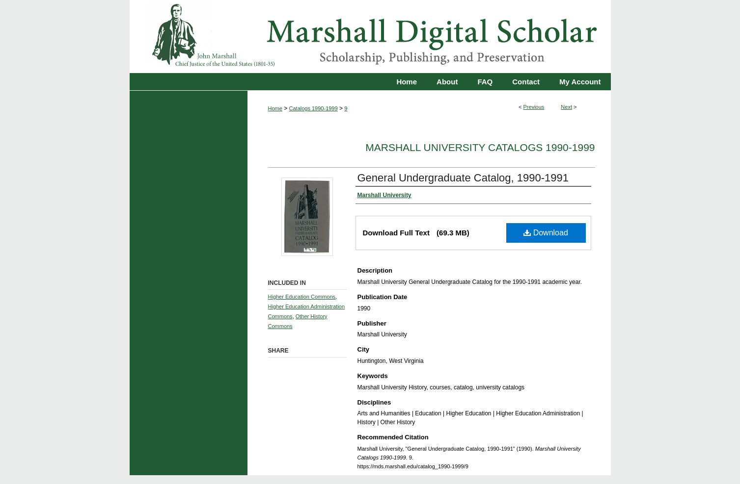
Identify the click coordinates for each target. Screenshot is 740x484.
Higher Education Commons (302, 297)
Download (545, 233)
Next (566, 107)
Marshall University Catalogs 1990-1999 (480, 147)
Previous (534, 107)
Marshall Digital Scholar (370, 36)
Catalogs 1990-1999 (313, 108)
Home (275, 108)
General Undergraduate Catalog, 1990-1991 (463, 178)
